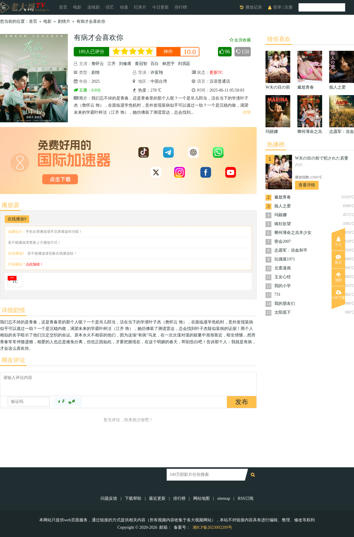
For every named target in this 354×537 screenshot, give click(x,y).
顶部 (338, 277)
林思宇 (168, 63)
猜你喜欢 (279, 39)
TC (15, 281)
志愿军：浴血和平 (290, 250)
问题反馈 (109, 498)
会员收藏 (240, 40)
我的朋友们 (284, 303)
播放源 (10, 205)
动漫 (124, 7)
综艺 (110, 7)
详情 (246, 112)
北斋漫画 (282, 268)
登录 (277, 7)
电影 (77, 7)
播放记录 (253, 7)
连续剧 (93, 7)
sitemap (223, 498)
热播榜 (276, 144)
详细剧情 (13, 310)
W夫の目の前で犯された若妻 (321, 158)
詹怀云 (97, 63)
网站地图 (201, 498)
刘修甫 (125, 63)
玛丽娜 (280, 215)
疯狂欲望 (282, 224)
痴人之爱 (282, 206)
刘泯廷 (184, 63)
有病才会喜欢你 (90, 21)
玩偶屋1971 (284, 259)
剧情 (95, 72)
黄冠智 (141, 63)
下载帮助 (133, 498)
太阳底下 (282, 312)
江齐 (111, 63)
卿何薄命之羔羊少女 (293, 232)
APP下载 (338, 295)
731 (277, 294)
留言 (338, 259)
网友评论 (13, 360)
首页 (63, 7)
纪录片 (140, 7)
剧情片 (64, 21)
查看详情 (307, 185)
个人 (338, 242)
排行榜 (181, 7)
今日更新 (160, 7)
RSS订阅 (245, 498)
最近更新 (157, 498)
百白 (154, 63)
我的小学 (282, 286)
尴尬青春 (282, 197)
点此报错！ (34, 264)
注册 (288, 7)
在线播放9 (17, 219)
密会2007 (282, 241)
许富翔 (156, 72)
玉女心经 (282, 277)
